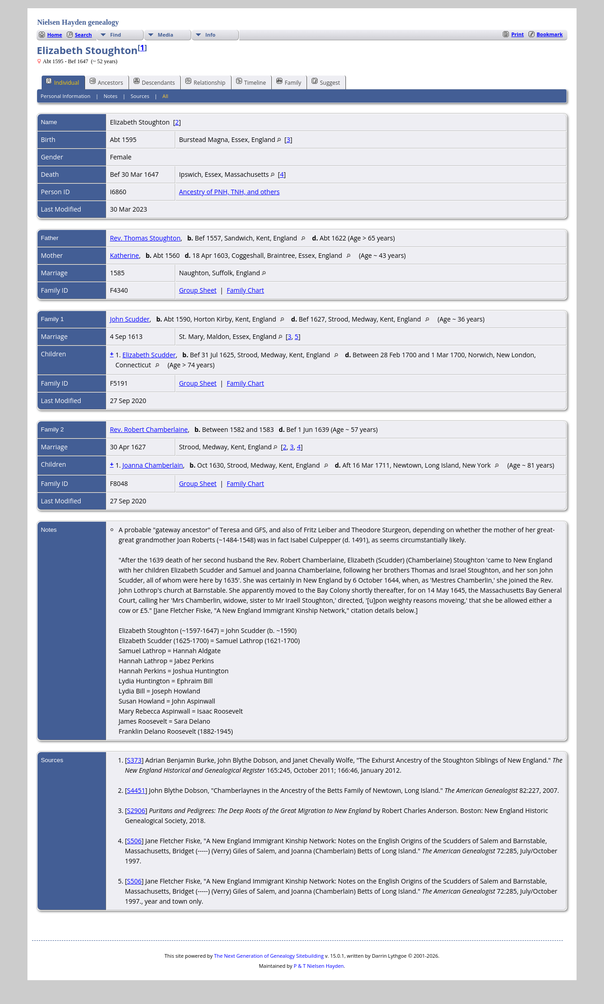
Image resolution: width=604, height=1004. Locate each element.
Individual (62, 82)
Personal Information (66, 96)
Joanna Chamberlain (152, 465)
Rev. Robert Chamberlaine (149, 429)
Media (165, 34)
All (165, 96)
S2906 (136, 810)
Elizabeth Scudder (149, 354)
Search (83, 34)
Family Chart (245, 290)
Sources (140, 96)
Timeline (251, 82)
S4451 (136, 790)
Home (54, 34)
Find (115, 34)
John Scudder (130, 319)
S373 (134, 760)
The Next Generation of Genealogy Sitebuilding (269, 955)
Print (517, 34)
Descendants (154, 82)
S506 (134, 840)
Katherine (124, 255)
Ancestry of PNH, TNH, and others (229, 191)
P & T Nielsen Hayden (319, 965)
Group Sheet (197, 290)
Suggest (326, 82)
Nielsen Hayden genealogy (78, 22)
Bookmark (550, 34)
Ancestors (106, 82)
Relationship (205, 82)
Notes (110, 96)
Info (210, 34)
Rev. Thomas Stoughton (145, 238)
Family (288, 82)
